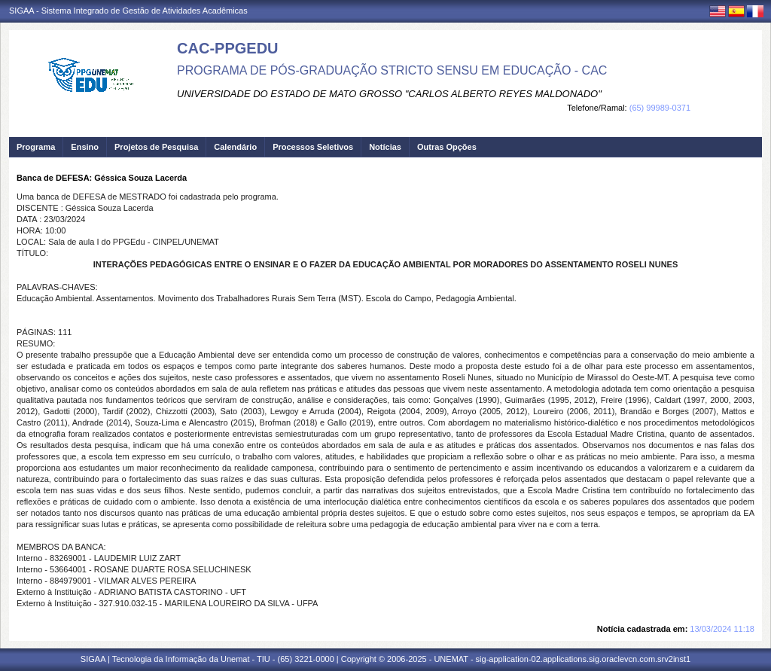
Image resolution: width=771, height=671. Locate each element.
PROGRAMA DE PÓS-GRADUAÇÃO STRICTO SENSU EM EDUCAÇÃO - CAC (392, 70)
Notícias (385, 146)
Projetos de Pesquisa (156, 146)
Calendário (235, 146)
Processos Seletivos (313, 146)
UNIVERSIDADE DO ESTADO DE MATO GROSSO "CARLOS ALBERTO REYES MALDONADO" (389, 93)
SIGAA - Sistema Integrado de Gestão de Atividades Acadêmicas (128, 10)
